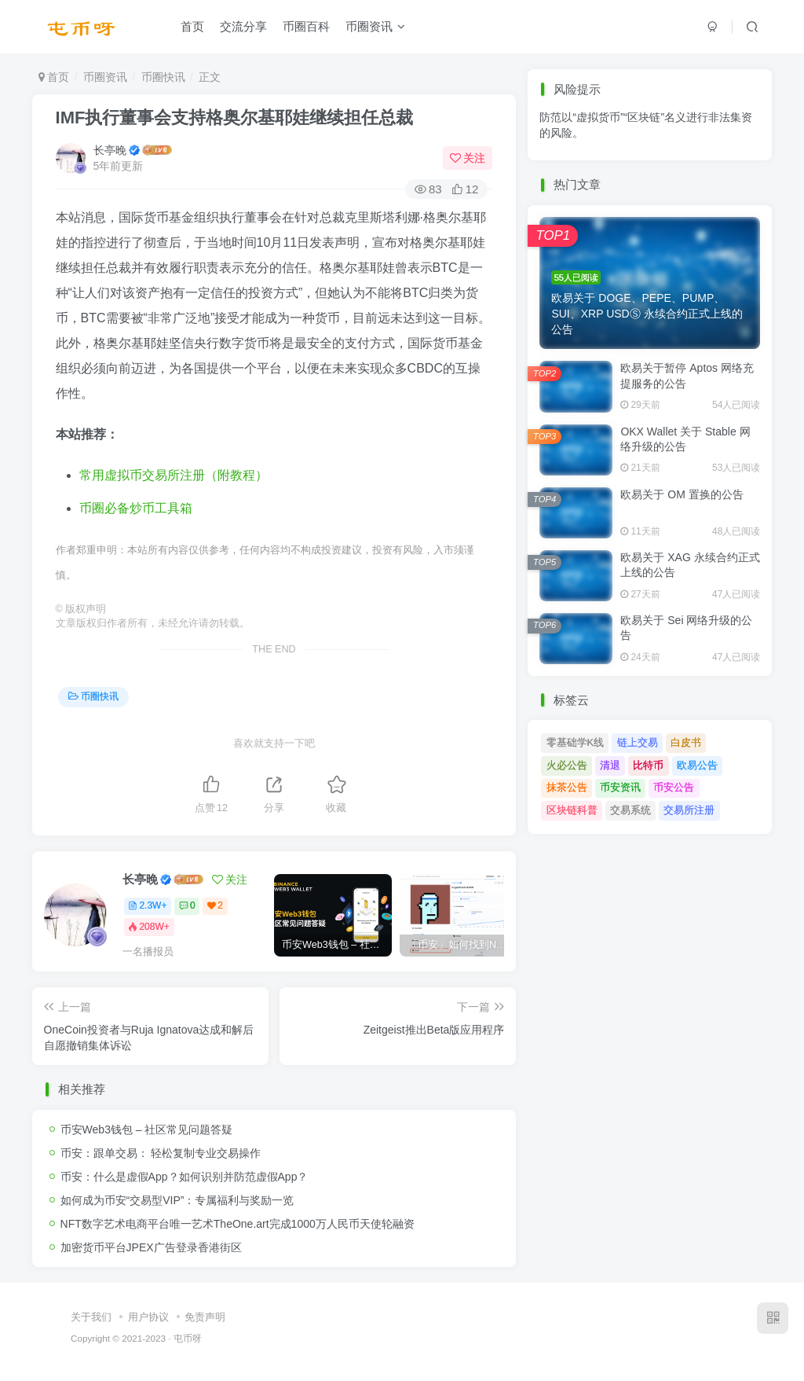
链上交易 (637, 742)
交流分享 (243, 26)
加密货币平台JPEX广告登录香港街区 (151, 1247)
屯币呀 (188, 1338)
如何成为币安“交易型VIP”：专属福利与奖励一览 (177, 1200)
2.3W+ (147, 905)
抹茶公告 (566, 787)
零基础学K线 (575, 742)
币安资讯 (620, 787)
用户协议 (148, 1317)
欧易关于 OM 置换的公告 (681, 494)
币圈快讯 (163, 77)
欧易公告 (697, 765)
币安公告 (673, 787)
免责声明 (205, 1317)
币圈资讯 (375, 26)
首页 (192, 26)
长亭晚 (109, 150)
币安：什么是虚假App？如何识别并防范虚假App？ (184, 1176)
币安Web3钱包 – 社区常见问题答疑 (146, 1129)
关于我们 (91, 1317)
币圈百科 (306, 26)
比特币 (648, 765)
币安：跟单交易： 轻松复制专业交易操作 (160, 1153)
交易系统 (630, 810)
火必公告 (566, 765)
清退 (610, 765)
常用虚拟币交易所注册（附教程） (173, 475)
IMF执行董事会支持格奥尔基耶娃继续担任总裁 (235, 117)
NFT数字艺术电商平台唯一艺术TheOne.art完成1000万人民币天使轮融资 (237, 1224)
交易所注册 (688, 810)
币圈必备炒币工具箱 (135, 508)
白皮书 (686, 742)
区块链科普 (572, 810)
